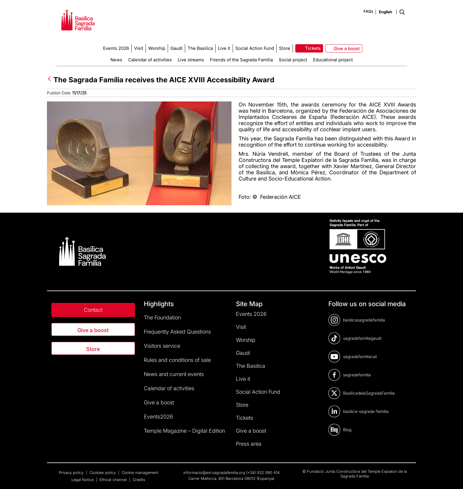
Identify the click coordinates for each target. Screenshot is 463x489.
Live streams (191, 60)
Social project (293, 60)
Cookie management (140, 472)
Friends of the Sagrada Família (241, 60)
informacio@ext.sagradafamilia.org (214, 472)
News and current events (174, 374)
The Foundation (162, 317)
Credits (139, 479)
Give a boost (93, 330)
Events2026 (158, 416)
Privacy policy (72, 472)
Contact (93, 310)
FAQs (368, 11)
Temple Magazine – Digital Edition (184, 431)
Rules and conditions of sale (177, 360)
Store (93, 349)
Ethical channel (114, 479)
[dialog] (452, 477)
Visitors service (162, 346)
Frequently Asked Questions (177, 332)
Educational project (333, 60)
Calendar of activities (150, 60)
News (116, 60)
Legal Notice (83, 479)
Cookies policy (103, 472)
